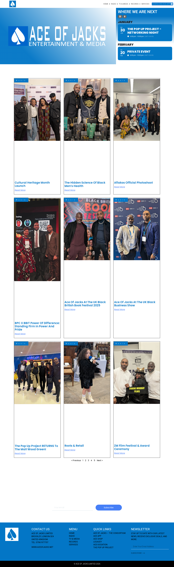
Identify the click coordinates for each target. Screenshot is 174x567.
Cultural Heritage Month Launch (32, 184)
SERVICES (145, 4)
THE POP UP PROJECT (103, 547)
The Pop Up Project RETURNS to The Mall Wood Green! (36, 447)
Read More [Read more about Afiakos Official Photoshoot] (119, 187)
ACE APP (97, 536)
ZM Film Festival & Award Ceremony (132, 447)
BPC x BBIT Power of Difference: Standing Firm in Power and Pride (37, 326)
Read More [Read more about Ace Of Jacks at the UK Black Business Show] (119, 310)
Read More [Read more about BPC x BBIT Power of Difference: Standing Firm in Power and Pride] (20, 334)
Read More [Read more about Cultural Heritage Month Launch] (20, 190)
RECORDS (135, 4)
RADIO (113, 4)
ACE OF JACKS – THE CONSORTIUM (109, 533)
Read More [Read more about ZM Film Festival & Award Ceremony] (119, 453)
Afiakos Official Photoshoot (133, 183)
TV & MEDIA (123, 4)
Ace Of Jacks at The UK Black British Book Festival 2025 (85, 303)
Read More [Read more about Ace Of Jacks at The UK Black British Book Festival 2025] (69, 310)
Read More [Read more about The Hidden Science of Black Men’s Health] (69, 190)
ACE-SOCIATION (100, 544)
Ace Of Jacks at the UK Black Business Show (134, 303)
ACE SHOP (98, 539)
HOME (105, 4)
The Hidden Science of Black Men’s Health (84, 184)
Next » (100, 460)
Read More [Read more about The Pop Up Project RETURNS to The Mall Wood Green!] (20, 453)
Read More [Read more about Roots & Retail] (69, 450)
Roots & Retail (74, 446)
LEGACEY (97, 542)
